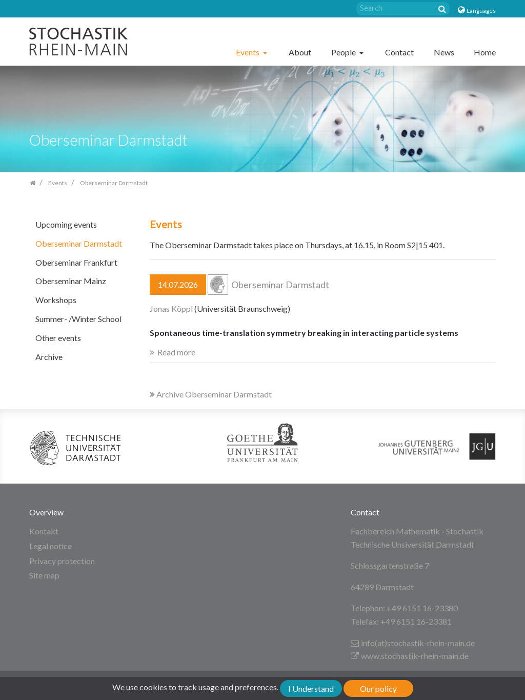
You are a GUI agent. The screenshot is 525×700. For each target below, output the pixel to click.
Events (248, 52)
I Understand (311, 688)
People (344, 52)
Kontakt (43, 531)
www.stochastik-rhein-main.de (410, 656)
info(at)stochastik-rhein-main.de (413, 643)
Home (485, 52)
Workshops (55, 300)
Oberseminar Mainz (70, 281)
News (444, 52)
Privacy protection (62, 561)
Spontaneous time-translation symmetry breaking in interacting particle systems (304, 332)
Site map (44, 575)
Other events (58, 338)
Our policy (378, 688)
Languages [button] (481, 10)
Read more (176, 352)
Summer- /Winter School (78, 319)
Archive (49, 357)
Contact (399, 52)
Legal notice (50, 546)
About (300, 52)
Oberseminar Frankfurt (76, 262)
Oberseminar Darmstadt (78, 243)
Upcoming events (66, 224)
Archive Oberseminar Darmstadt (211, 394)
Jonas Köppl (171, 308)
